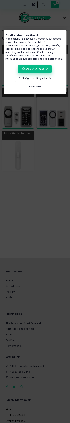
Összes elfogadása (33, 68)
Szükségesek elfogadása (33, 78)
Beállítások (35, 86)
